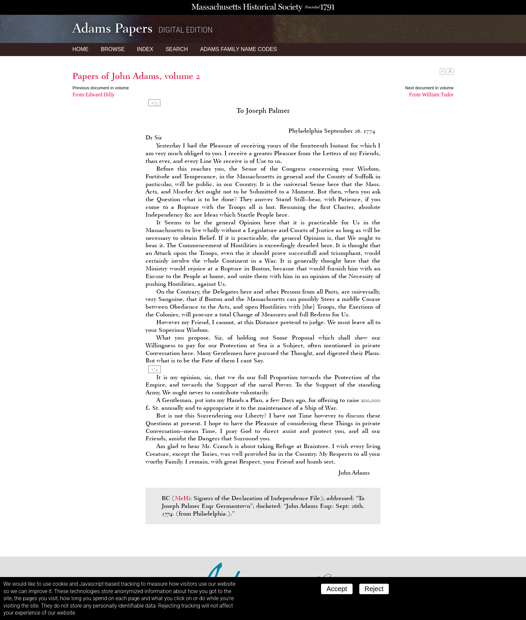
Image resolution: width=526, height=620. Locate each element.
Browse (112, 49)
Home (80, 49)
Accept (336, 588)
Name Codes (238, 49)
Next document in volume (429, 87)
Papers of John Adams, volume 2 (136, 76)
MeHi (182, 498)
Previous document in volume (100, 87)
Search (176, 49)
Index (145, 49)
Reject (374, 588)
